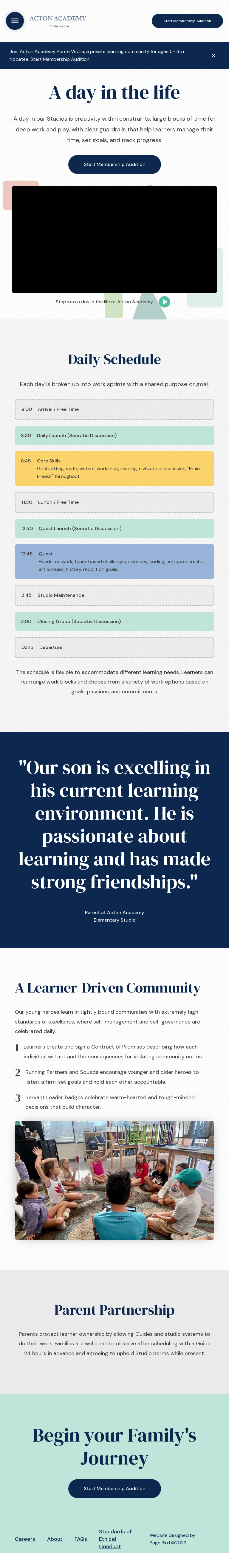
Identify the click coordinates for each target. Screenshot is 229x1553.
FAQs (81, 1539)
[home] (58, 21)
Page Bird (160, 1543)
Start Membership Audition (187, 20)
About (55, 1539)
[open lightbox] (114, 239)
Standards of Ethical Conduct (115, 1539)
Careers (25, 1539)
